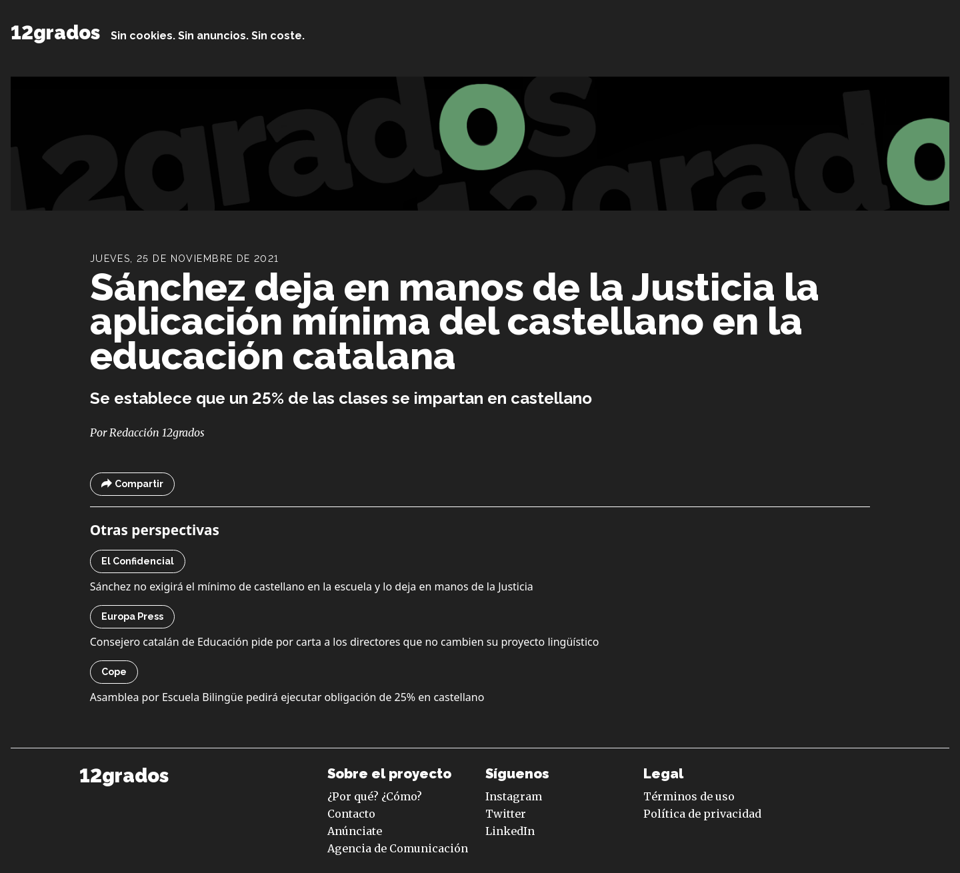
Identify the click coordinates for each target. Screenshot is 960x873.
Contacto (351, 813)
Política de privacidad (702, 813)
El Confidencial (137, 561)
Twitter (505, 813)
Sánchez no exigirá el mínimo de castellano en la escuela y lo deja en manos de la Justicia (311, 586)
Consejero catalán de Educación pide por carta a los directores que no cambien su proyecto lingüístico (344, 641)
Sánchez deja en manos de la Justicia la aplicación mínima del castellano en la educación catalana (454, 322)
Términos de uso (689, 796)
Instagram (513, 796)
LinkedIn (510, 831)
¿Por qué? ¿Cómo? (374, 796)
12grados (55, 32)
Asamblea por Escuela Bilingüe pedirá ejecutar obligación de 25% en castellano (287, 697)
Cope (114, 671)
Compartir (132, 484)
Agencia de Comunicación (397, 848)
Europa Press (132, 616)
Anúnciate (354, 831)
